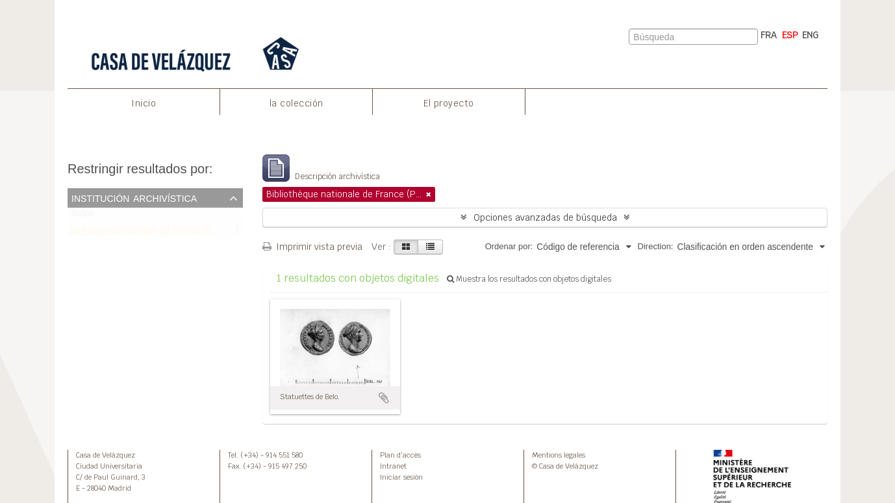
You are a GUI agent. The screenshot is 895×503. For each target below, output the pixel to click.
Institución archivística (134, 197)
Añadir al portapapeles (383, 397)
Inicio (143, 103)
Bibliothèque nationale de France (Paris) (149, 232)
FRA (769, 35)
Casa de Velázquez (105, 455)
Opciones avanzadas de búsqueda (545, 217)
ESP (790, 35)
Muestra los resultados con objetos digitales (529, 279)
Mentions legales (558, 455)
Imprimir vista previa (312, 246)
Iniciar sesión (401, 477)
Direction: (656, 246)
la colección (296, 103)
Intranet (393, 466)
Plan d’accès (400, 455)
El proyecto (448, 103)
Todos (82, 216)
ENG (810, 35)
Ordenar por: (509, 246)
